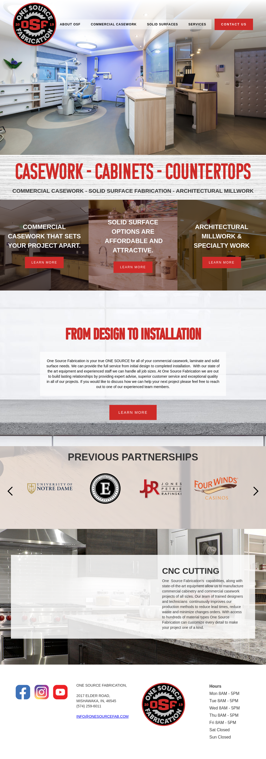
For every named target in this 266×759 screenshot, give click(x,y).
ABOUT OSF (70, 24)
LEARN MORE (44, 262)
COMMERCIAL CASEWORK (114, 24)
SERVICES (197, 24)
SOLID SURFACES (162, 24)
